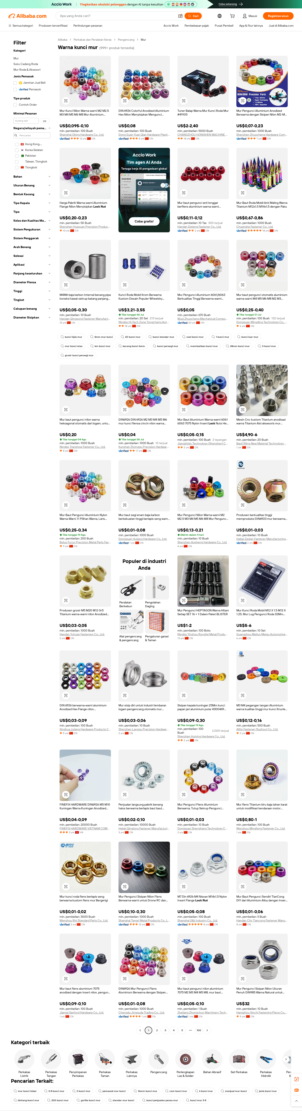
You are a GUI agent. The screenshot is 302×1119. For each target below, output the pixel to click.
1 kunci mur (220, 337)
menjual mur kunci (234, 1091)
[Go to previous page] (140, 1030)
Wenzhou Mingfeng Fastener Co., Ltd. (260, 828)
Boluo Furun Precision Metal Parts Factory (85, 542)
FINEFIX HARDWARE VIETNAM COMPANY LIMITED (85, 828)
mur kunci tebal (25, 1091)
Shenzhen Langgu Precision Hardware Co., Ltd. (144, 729)
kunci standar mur (161, 337)
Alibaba (62, 39)
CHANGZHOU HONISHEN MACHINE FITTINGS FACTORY (203, 134)
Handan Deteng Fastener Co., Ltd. (199, 226)
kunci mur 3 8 (196, 1100)
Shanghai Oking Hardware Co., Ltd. (82, 134)
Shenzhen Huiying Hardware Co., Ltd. (201, 736)
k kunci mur (204, 1091)
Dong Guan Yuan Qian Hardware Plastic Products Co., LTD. (144, 134)
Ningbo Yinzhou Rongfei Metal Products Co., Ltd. (203, 634)
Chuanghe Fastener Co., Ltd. (254, 226)
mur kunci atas (71, 346)
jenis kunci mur (266, 1091)
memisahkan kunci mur (202, 346)
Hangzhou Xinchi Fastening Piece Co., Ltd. (262, 1012)
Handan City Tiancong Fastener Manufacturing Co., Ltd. (262, 920)
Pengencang (126, 39)
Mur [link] (143, 39)
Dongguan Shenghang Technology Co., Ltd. (203, 828)
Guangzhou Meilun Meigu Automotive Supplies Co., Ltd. (262, 634)
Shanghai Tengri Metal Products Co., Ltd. (144, 920)
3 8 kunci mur (54, 1091)
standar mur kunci (121, 1100)
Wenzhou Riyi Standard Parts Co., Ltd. (84, 920)
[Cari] (193, 16)
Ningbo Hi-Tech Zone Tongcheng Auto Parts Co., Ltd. (144, 322)
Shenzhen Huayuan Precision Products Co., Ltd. (85, 226)
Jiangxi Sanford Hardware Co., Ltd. (82, 1012)
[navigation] (32, 535)
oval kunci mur (193, 337)
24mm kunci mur (238, 346)
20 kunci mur (131, 337)
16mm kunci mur (145, 1091)
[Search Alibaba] (117, 16)
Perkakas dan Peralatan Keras (93, 39)
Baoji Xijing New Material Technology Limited (262, 443)
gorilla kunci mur (88, 1100)
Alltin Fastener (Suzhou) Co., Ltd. (257, 729)
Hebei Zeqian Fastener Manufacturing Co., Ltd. (262, 539)
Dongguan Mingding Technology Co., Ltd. (262, 322)
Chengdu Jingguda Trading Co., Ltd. (141, 1012)
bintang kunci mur (26, 1100)
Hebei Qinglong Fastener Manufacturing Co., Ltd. (144, 828)
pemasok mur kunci (112, 1091)
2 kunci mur (81, 1091)
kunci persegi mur (165, 346)
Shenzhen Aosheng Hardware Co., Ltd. (202, 542)
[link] (296, 1079)
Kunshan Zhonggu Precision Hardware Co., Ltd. (144, 446)
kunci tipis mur (71, 337)
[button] (180, 15)
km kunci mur (100, 346)
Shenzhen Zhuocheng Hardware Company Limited (262, 134)
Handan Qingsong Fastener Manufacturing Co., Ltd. (85, 318)
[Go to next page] (207, 1030)
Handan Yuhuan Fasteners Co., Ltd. (82, 634)
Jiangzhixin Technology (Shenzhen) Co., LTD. (203, 443)
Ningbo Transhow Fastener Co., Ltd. (82, 446)
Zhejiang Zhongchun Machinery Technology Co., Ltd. (203, 1012)
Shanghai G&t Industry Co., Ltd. (197, 920)
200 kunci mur (58, 1100)
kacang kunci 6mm (131, 346)
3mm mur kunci (101, 337)
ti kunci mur (267, 346)
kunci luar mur (247, 337)
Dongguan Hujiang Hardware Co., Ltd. (142, 539)
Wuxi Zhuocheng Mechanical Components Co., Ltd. (203, 318)
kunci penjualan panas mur (160, 1100)
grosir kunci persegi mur (77, 355)
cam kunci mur (176, 1091)
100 (199, 1030)
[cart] (233, 16)
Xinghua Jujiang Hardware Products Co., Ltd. (85, 729)
